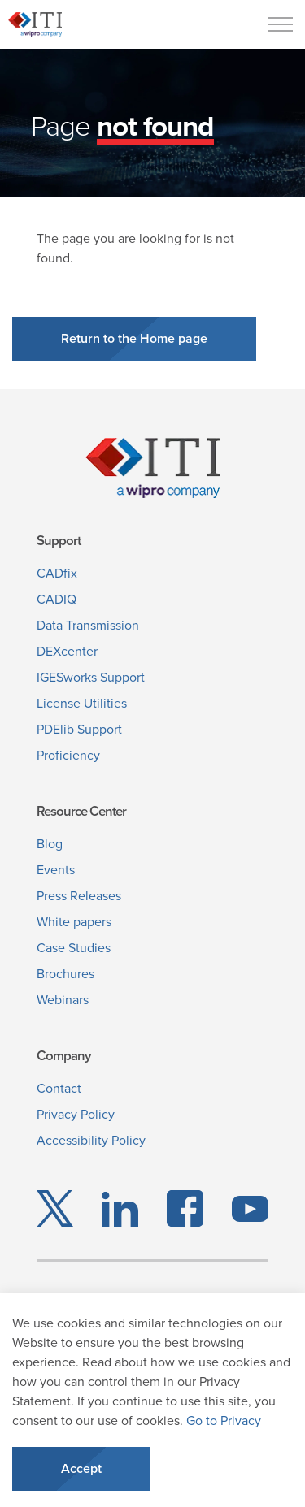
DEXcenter (67, 651)
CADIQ (56, 599)
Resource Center (81, 811)
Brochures (65, 973)
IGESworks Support (91, 677)
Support (59, 540)
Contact (59, 1088)
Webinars (63, 999)
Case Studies (74, 947)
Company (63, 1056)
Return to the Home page (134, 339)
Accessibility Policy (91, 1140)
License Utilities (82, 703)
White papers (74, 921)
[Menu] (280, 24)
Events (56, 869)
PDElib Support (79, 729)
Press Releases (79, 895)
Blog (50, 843)
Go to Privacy (223, 1420)
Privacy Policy (76, 1114)
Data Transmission (88, 625)
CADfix (57, 573)
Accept (81, 1469)
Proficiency (68, 755)
